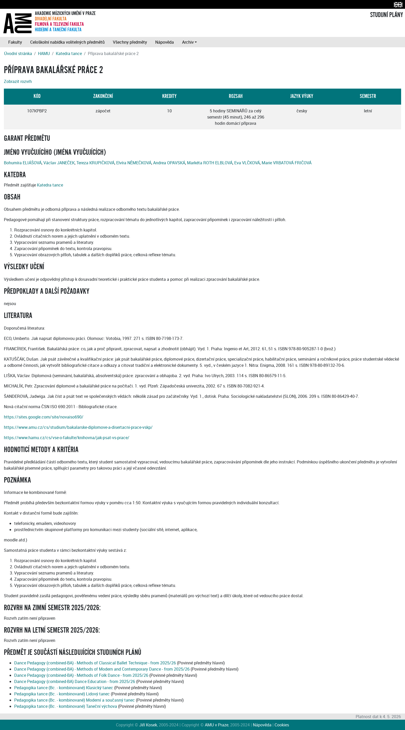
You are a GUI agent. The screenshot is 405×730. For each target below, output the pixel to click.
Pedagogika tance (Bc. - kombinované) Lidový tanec (62, 694)
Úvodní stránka (18, 53)
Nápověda (164, 42)
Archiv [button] (188, 42)
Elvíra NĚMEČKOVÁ (133, 163)
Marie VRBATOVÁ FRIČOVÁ (286, 163)
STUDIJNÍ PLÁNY (386, 15)
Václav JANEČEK (59, 163)
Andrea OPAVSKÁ (169, 163)
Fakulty (15, 42)
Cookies (282, 725)
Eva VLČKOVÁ (247, 163)
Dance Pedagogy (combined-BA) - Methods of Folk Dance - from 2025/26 (81, 675)
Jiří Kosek (148, 725)
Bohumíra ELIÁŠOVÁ (23, 163)
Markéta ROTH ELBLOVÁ (209, 163)
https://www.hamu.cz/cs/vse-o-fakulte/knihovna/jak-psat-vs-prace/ (66, 437)
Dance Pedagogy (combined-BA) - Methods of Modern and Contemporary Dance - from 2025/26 (102, 669)
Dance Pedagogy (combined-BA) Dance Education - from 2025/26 (74, 681)
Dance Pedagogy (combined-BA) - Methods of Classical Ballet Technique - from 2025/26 (95, 663)
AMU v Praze (216, 725)
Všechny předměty (130, 42)
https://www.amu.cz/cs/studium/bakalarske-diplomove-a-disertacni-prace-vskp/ (78, 427)
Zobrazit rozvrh (18, 81)
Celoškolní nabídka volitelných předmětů (67, 42)
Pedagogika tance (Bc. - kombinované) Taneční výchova (65, 706)
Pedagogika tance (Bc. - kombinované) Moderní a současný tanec (74, 700)
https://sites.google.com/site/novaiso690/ (43, 417)
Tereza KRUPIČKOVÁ (95, 163)
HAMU (44, 53)
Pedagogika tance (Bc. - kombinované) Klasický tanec (63, 687)
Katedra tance (69, 53)
